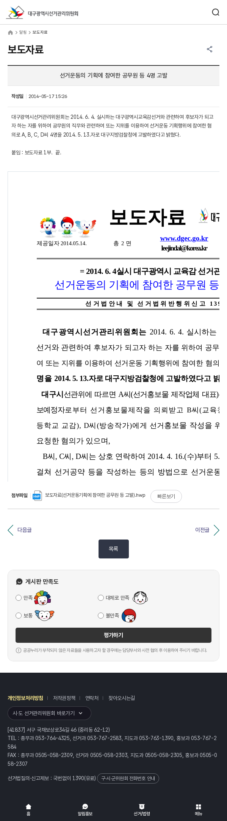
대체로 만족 (117, 598)
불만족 (112, 616)
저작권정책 (64, 698)
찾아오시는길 (121, 698)
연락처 (92, 698)
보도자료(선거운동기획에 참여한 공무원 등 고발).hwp (89, 495)
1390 (78, 778)
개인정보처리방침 (25, 698)
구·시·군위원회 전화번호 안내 (128, 778)
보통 (27, 616)
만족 (27, 598)
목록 (113, 549)
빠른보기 (166, 496)
